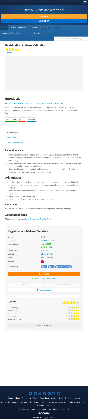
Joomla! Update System (47, 278)
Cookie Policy (39, 402)
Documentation (44, 290)
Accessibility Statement (10, 402)
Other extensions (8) (15, 143)
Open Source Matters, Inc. (41, 409)
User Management (44, 103)
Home (4, 28)
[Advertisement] (24, 349)
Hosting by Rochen (44, 418)
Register (37, 33)
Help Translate (75, 402)
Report (22, 119)
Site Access (58, 103)
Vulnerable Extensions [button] (12, 33)
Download (44, 16)
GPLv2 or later (47, 254)
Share (31, 119)
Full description (13, 132)
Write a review (44, 325)
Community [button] (45, 28)
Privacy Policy (27, 402)
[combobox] (71, 39)
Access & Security (29, 103)
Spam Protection (14, 103)
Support (62, 285)
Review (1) (11, 137)
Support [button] (59, 28)
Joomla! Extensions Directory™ (44, 10)
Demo (25, 285)
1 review (8, 52)
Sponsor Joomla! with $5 (57, 402)
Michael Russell (47, 241)
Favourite (11, 119)
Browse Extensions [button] (18, 28)
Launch (44, 21)
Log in (27, 33)
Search (34, 28)
